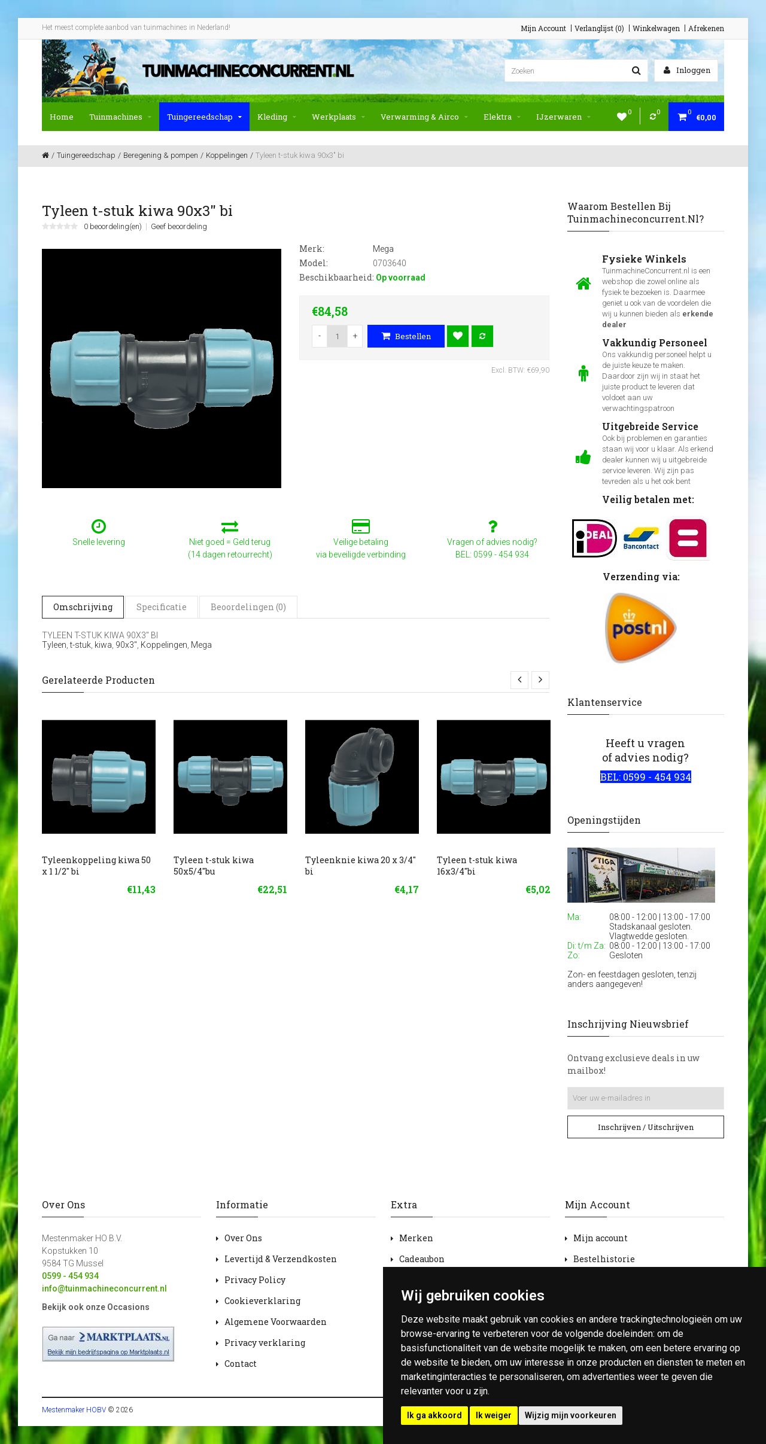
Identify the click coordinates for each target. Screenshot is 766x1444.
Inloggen (687, 70)
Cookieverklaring (262, 1300)
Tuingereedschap (204, 116)
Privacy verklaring (264, 1342)
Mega (201, 645)
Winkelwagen (656, 28)
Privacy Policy (254, 1279)
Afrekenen (706, 28)
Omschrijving (83, 607)
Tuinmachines (120, 116)
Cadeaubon (422, 1259)
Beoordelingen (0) (248, 607)
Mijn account (600, 1238)
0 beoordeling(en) (113, 226)
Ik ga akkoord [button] (434, 1415)
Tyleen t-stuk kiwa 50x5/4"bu (214, 865)
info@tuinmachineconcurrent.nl (104, 1288)
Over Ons (243, 1238)
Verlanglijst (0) (599, 28)
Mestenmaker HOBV (74, 1410)
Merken (416, 1238)
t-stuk (80, 645)
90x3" (126, 645)
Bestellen (406, 336)
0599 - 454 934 (70, 1276)
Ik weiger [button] (494, 1415)
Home (62, 116)
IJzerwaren (563, 116)
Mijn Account (543, 28)
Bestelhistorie (604, 1259)
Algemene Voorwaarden (275, 1321)
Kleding (276, 116)
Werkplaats (338, 116)
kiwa (103, 645)
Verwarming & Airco (424, 116)
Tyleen (54, 645)
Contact (240, 1363)
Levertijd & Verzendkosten (280, 1259)
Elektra (502, 116)
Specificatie (161, 607)
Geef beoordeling (179, 226)
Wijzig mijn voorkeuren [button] (570, 1415)
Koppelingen (164, 645)
